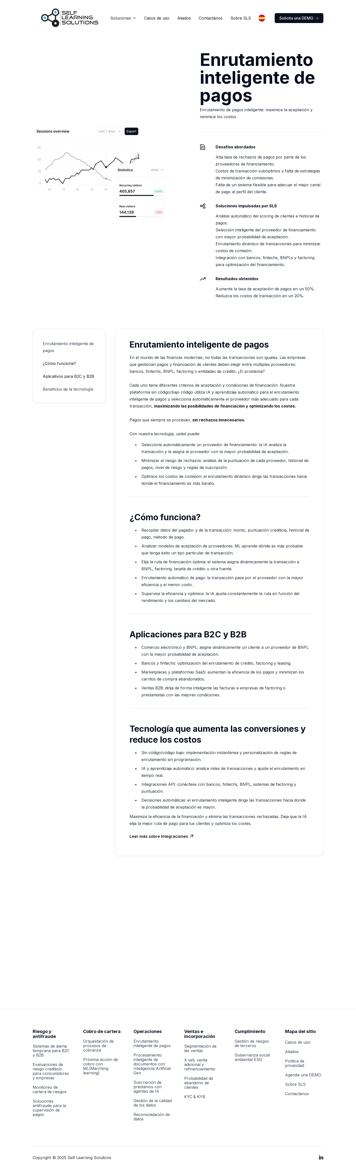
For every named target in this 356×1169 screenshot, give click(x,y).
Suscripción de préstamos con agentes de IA (148, 1086)
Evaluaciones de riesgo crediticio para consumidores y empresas (51, 1071)
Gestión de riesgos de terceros (252, 1043)
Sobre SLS (240, 18)
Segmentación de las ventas (200, 1048)
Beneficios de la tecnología (68, 389)
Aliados (184, 18)
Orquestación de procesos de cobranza (98, 1045)
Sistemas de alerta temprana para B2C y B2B (51, 1050)
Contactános (210, 18)
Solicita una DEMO (299, 18)
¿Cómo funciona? (59, 363)
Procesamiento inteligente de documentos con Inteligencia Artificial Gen (152, 1064)
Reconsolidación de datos (152, 1116)
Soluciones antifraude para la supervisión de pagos (49, 1108)
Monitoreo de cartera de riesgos (50, 1089)
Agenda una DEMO (303, 1075)
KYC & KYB (194, 1096)
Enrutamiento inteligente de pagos (68, 347)
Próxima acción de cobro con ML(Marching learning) (100, 1066)
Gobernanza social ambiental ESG (252, 1057)
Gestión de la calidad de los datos (153, 1102)
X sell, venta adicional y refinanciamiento (199, 1064)
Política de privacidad (294, 1063)
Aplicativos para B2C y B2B (68, 376)
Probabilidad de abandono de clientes (198, 1082)
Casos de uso (156, 18)
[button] (123, 18)
